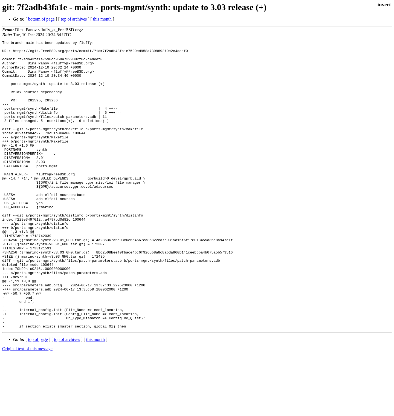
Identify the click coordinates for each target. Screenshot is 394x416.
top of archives (74, 19)
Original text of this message (27, 406)
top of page (38, 397)
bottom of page (41, 19)
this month (102, 19)
